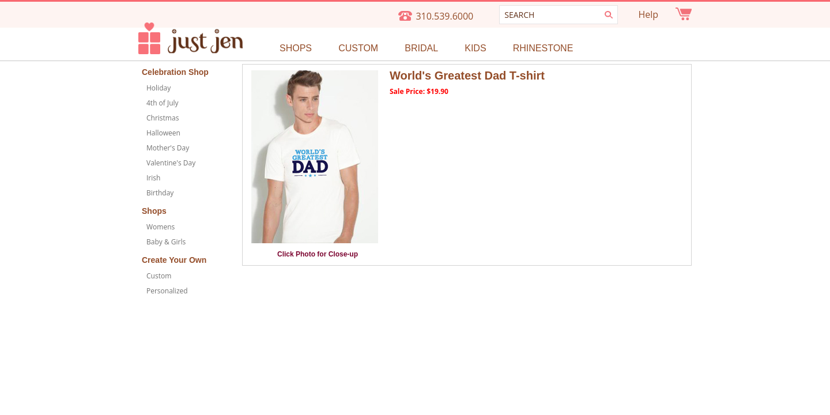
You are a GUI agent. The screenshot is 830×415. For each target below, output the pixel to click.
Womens (160, 227)
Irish (153, 178)
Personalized (167, 291)
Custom (358, 48)
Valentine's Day (170, 163)
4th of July (162, 103)
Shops (296, 48)
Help (648, 14)
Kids (475, 48)
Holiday (158, 88)
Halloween (163, 133)
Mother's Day (167, 148)
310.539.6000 (444, 16)
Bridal (421, 48)
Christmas (162, 118)
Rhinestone (543, 48)
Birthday (159, 193)
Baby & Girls (166, 242)
